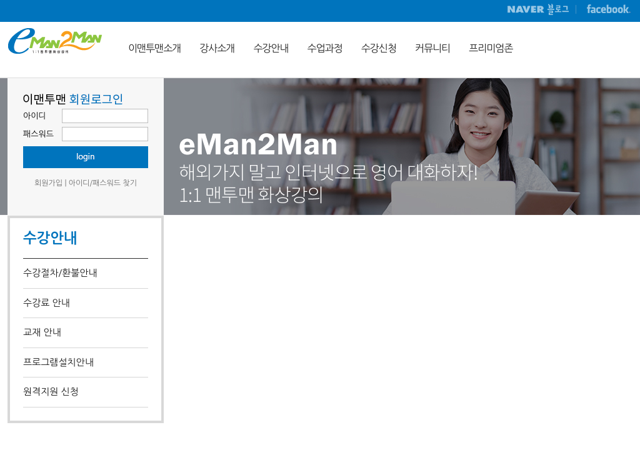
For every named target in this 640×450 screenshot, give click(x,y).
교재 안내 (42, 332)
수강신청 (378, 48)
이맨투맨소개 (154, 48)
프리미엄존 (490, 48)
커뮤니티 (432, 48)
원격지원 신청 (51, 391)
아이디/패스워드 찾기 (103, 183)
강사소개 (216, 48)
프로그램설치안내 (58, 362)
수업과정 (325, 48)
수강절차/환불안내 (60, 273)
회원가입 (48, 183)
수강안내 (270, 48)
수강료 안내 (46, 303)
